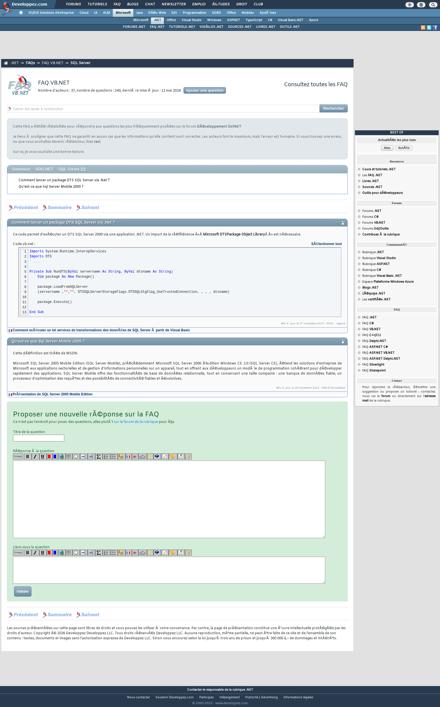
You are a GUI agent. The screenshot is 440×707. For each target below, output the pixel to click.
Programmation (194, 13)
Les (372, 175)
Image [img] (18, 456)
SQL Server (80, 63)
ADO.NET (44, 169)
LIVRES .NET (265, 27)
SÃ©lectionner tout (326, 244)
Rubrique (373, 252)
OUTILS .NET (290, 27)
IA (95, 13)
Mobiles (248, 13)
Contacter (194, 690)
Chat (150, 4)
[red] (49, 456)
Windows (214, 20)
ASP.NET (233, 20)
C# (270, 20)
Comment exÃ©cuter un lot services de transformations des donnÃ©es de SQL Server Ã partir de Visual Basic (101, 330)
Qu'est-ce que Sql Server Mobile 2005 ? (51, 187)
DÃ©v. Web (157, 13)
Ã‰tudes (221, 4)
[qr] (157, 456)
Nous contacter (138, 697)
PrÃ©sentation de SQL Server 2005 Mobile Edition (53, 394)
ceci (97, 142)
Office (231, 13)
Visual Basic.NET (290, 20)
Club (258, 4)
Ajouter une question (204, 90)
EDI (174, 13)
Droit (241, 4)
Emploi (199, 4)
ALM (106, 13)
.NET (157, 20)
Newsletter (173, 4)
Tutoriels (97, 4)
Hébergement (229, 697)
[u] (43, 456)
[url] (62, 456)
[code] (84, 456)
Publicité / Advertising (261, 697)
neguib (340, 323)
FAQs (30, 63)
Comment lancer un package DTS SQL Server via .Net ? (64, 180)
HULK (329, 323)
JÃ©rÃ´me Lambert (333, 388)
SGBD (216, 13)
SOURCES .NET (239, 27)
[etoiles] (188, 456)
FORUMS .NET (134, 27)
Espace (388, 282)
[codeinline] (91, 456)
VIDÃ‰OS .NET (211, 27)
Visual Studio (191, 20)
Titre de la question (38, 435)
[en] (135, 456)
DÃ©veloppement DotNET (219, 126)
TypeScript (254, 20)
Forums (73, 4)
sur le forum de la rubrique (136, 422)
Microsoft (123, 13)
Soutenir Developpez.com (174, 697)
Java (139, 13)
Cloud (83, 13)
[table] (69, 456)
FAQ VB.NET (52, 63)
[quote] (76, 456)
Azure (313, 20)
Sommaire (21, 169)
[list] (106, 456)
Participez (206, 697)
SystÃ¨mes (268, 13)
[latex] (99, 456)
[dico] (142, 456)
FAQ (117, 4)
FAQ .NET (157, 27)
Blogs (133, 4)
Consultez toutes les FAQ (316, 85)
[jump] (173, 456)
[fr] (128, 456)
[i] (35, 456)
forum (385, 396)
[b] (28, 456)
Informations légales (298, 697)
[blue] (55, 456)
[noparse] (121, 456)
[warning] (150, 456)
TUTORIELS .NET (182, 27)
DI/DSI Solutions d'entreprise (51, 13)
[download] (181, 456)
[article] (165, 456)
